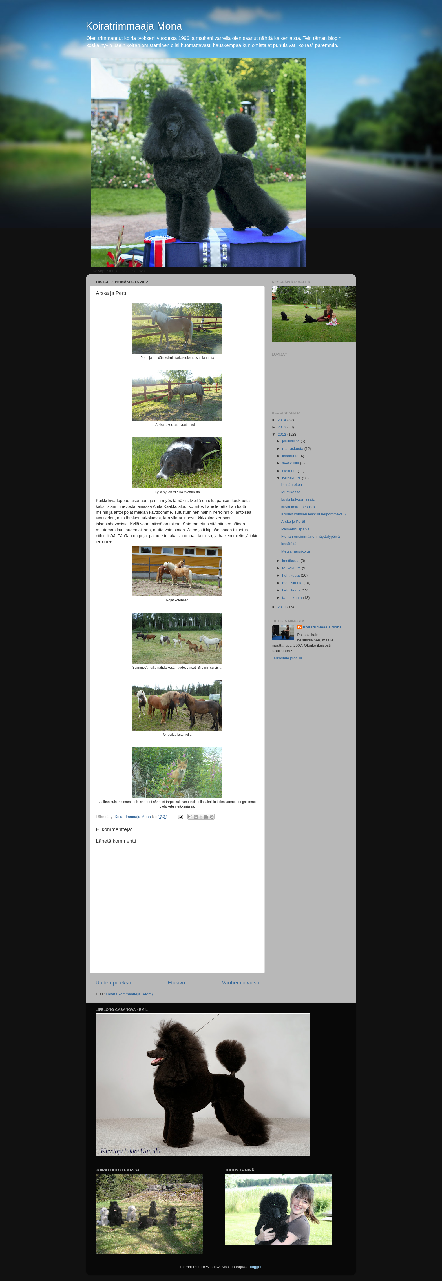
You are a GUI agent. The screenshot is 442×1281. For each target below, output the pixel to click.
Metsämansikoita (295, 551)
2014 (282, 420)
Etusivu (176, 983)
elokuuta (290, 471)
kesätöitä (289, 544)
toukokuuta (292, 568)
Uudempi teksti (113, 983)
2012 (282, 434)
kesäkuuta (291, 561)
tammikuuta (292, 597)
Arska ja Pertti (293, 521)
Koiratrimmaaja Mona (134, 26)
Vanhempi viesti (240, 983)
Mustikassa (290, 492)
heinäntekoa (291, 484)
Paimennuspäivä (295, 529)
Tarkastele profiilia (287, 658)
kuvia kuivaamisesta (298, 499)
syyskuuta (291, 463)
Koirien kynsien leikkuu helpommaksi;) (313, 514)
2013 (282, 427)
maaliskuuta (293, 583)
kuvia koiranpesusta (298, 507)
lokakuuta (291, 456)
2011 (282, 607)
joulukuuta (291, 441)
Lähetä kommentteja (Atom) (129, 994)
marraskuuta (293, 448)
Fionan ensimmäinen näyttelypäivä (310, 536)
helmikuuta (292, 590)
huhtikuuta (291, 575)
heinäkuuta (292, 478)
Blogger (255, 1267)
